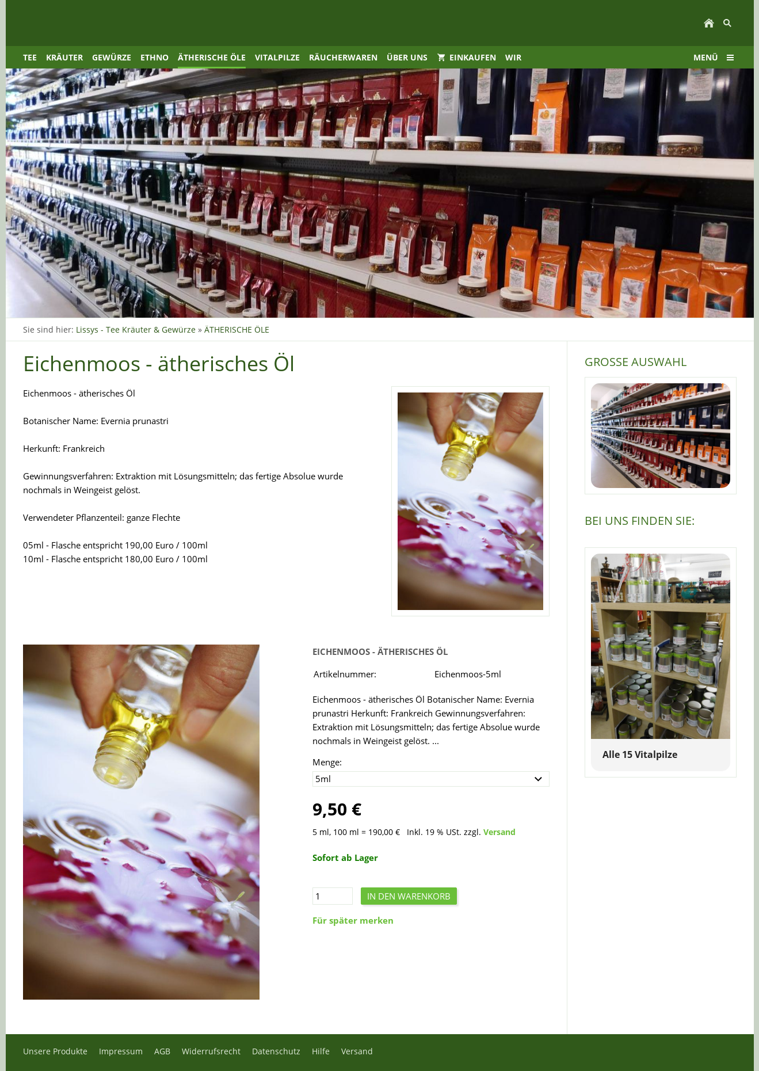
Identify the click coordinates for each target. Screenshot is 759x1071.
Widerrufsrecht (211, 1051)
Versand (499, 832)
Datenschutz (276, 1051)
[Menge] (332, 896)
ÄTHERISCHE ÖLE (236, 329)
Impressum (121, 1051)
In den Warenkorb (409, 896)
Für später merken (353, 920)
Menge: (327, 762)
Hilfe (321, 1051)
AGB (162, 1051)
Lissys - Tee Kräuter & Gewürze (136, 329)
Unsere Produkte (55, 1051)
